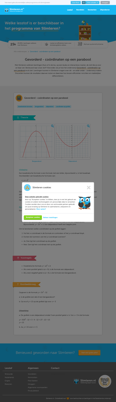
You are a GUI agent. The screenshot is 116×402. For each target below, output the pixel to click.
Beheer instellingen (50, 222)
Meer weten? (41, 213)
